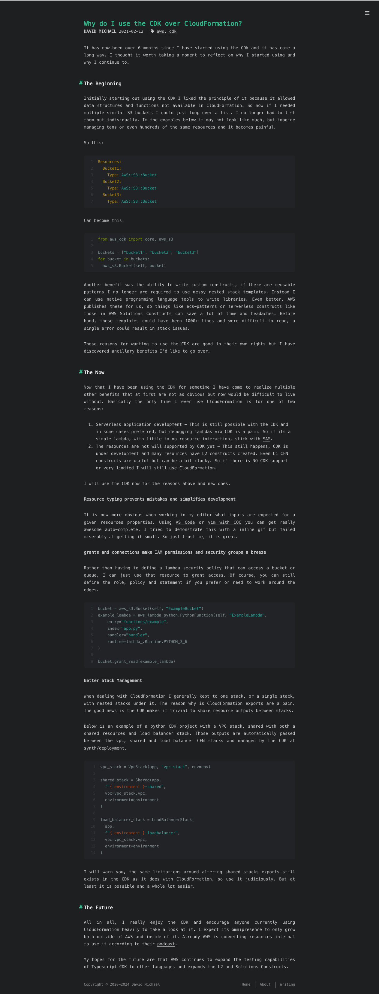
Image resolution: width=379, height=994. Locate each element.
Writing (287, 984)
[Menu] (367, 13)
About (265, 984)
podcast (166, 944)
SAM (266, 438)
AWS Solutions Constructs (140, 313)
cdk (173, 31)
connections (126, 552)
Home (246, 984)
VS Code (185, 522)
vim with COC (224, 522)
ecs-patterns (202, 306)
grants (91, 552)
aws (160, 31)
